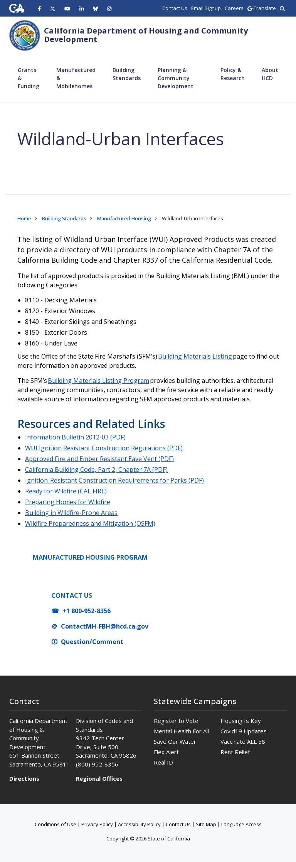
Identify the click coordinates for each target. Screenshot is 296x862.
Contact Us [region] (174, 8)
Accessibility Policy (139, 824)
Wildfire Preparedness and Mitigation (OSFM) (90, 523)
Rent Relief (235, 752)
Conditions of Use (55, 824)
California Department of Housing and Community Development (146, 34)
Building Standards (127, 74)
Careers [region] (234, 8)
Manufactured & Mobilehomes (76, 78)
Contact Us (178, 824)
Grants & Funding (28, 78)
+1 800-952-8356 (86, 611)
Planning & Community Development (175, 78)
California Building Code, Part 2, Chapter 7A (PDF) (96, 469)
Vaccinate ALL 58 (242, 741)
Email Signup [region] (206, 8)
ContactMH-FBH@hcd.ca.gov (104, 626)
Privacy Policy (97, 824)
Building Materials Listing (195, 356)
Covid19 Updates (243, 731)
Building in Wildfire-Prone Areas (71, 512)
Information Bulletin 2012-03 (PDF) (75, 437)
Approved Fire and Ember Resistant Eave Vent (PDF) (99, 458)
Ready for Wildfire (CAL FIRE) (66, 491)
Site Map (206, 824)
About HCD (270, 74)
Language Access (241, 824)
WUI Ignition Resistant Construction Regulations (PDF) (104, 448)
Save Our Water (175, 741)
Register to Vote (176, 720)
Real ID (163, 762)
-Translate (261, 8)
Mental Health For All (181, 731)
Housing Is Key (240, 720)
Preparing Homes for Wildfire (67, 502)
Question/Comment (92, 641)
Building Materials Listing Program (98, 380)
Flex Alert (166, 752)
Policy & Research (232, 74)
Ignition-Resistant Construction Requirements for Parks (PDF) (114, 480)
